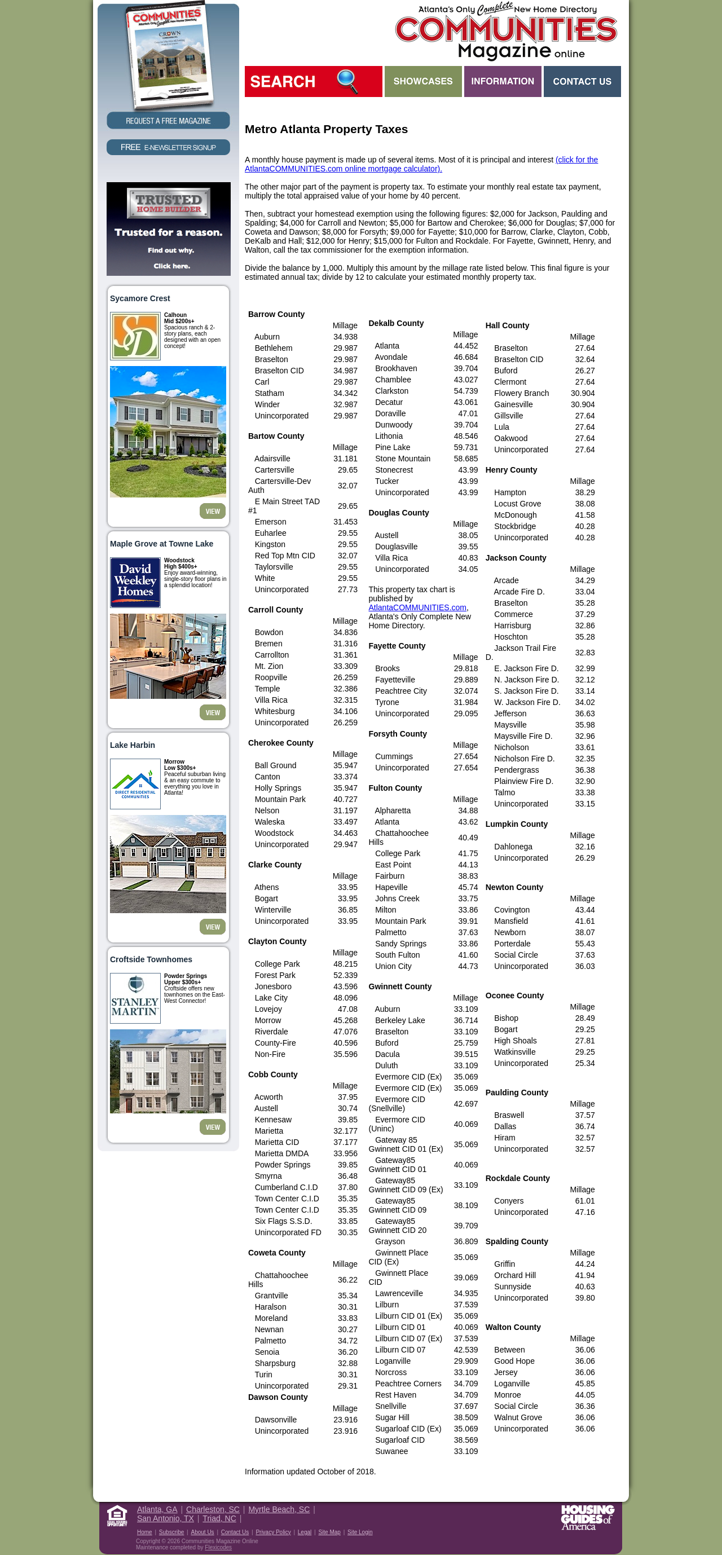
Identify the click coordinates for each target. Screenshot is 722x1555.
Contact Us (582, 81)
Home (144, 1532)
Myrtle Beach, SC (279, 1509)
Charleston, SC (213, 1509)
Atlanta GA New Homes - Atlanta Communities (505, 31)
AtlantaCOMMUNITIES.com (417, 607)
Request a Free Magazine (168, 65)
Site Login (359, 1532)
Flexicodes (218, 1547)
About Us (202, 1532)
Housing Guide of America (588, 1517)
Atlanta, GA (157, 1509)
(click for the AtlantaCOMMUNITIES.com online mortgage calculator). (421, 164)
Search (313, 81)
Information (503, 81)
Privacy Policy (273, 1532)
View (213, 511)
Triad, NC (219, 1518)
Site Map (329, 1532)
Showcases (423, 81)
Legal (304, 1532)
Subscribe (171, 1532)
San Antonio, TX (165, 1518)
